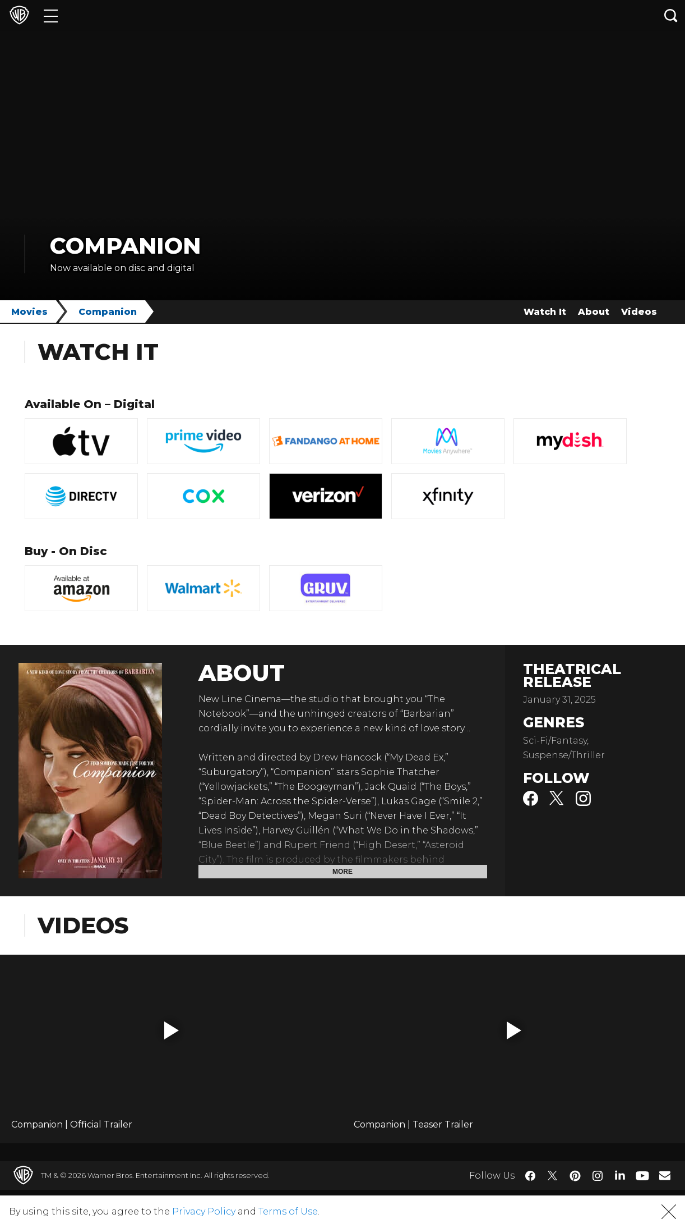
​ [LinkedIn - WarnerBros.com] (620, 1174)
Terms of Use (288, 1211)
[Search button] (671, 15)
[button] (171, 1030)
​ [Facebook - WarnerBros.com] (530, 1176)
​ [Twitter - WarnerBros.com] (552, 1176)
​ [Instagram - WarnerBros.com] (597, 1176)
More (342, 872)
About (593, 311)
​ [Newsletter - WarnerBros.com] (665, 1175)
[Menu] (50, 15)
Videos (639, 311)
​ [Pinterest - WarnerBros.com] (575, 1176)
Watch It (545, 311)
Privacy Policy (203, 1211)
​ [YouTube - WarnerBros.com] (642, 1175)
